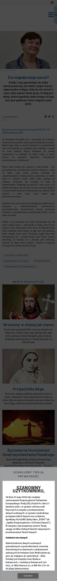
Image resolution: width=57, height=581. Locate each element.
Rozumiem (28, 576)
